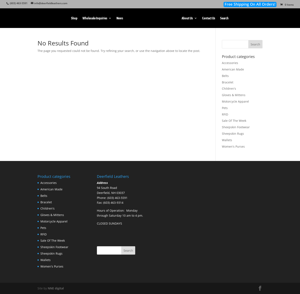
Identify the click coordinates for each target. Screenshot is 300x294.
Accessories (230, 63)
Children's (229, 88)
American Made (233, 69)
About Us (187, 18)
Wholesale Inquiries (94, 18)
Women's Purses (233, 146)
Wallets (227, 140)
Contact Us (208, 18)
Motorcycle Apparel (235, 101)
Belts (225, 76)
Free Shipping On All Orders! (250, 4)
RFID (225, 114)
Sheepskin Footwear (236, 127)
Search (224, 18)
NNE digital (56, 288)
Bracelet (227, 82)
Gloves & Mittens (233, 95)
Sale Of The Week (234, 121)
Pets (225, 108)
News (119, 18)
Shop (74, 18)
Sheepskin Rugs (233, 134)
